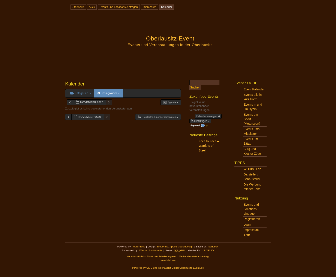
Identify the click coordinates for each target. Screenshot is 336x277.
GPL (179, 250)
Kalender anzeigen (208, 116)
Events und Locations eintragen (119, 7)
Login (247, 224)
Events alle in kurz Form (253, 97)
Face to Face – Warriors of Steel (209, 145)
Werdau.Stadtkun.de (150, 250)
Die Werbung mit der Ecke (252, 187)
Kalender (166, 7)
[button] (157, 117)
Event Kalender (254, 89)
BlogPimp (162, 246)
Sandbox (213, 246)
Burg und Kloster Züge (252, 151)
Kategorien (80, 93)
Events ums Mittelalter (252, 131)
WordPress (138, 246)
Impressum (149, 7)
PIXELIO (209, 250)
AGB (92, 7)
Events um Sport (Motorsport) (252, 119)
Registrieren (252, 219)
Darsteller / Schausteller (252, 177)
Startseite (78, 7)
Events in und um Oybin (253, 107)
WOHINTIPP (252, 169)
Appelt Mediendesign (181, 246)
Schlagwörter (109, 93)
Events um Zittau (251, 141)
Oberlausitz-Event (170, 38)
